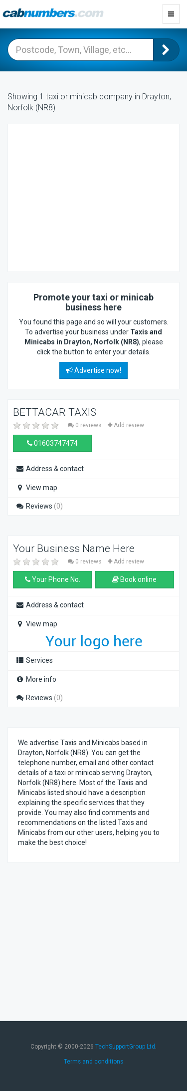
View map (36, 488)
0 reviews (85, 425)
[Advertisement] (98, 196)
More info (35, 679)
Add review (126, 425)
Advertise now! (93, 370)
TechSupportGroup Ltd (125, 1046)
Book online (134, 579)
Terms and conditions (93, 1061)
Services (34, 660)
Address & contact (49, 469)
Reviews (39, 506)
